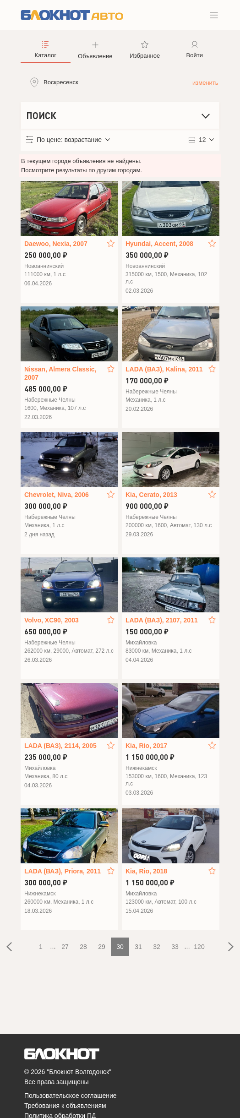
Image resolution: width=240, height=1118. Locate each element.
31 (138, 946)
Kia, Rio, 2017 (146, 745)
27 (65, 946)
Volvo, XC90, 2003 (51, 620)
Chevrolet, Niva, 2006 (56, 494)
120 (199, 946)
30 (120, 946)
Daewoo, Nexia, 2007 (55, 243)
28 (83, 946)
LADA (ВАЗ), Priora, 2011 (62, 871)
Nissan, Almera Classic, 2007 (60, 373)
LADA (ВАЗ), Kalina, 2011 (164, 369)
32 (156, 946)
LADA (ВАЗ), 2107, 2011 (161, 620)
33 (175, 946)
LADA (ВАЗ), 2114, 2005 (60, 745)
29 (101, 946)
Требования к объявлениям (65, 1105)
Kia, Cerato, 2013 (151, 494)
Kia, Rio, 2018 (146, 871)
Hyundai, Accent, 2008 (159, 243)
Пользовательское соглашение (70, 1095)
